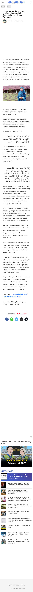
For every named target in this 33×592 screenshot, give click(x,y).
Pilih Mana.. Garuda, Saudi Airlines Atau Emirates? (19, 512)
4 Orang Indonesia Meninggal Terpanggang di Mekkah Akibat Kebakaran (18, 491)
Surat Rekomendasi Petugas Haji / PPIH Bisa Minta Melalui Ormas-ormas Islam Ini (20, 520)
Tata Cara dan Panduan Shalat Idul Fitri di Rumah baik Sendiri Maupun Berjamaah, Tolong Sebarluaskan (19, 499)
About (10, 585)
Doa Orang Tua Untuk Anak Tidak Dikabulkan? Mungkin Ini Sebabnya (19, 483)
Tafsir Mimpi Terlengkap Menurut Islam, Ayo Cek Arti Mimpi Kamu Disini (18, 534)
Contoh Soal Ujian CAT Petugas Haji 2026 (16, 442)
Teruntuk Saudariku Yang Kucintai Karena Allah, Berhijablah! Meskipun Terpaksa (14, 14)
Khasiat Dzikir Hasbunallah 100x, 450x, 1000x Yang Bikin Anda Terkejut (18, 476)
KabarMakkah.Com (19, 21)
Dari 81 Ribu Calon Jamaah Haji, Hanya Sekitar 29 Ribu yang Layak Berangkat (18, 541)
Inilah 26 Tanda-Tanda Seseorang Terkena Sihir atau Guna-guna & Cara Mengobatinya (19, 506)
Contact (16, 585)
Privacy (22, 585)
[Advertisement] (16, 40)
